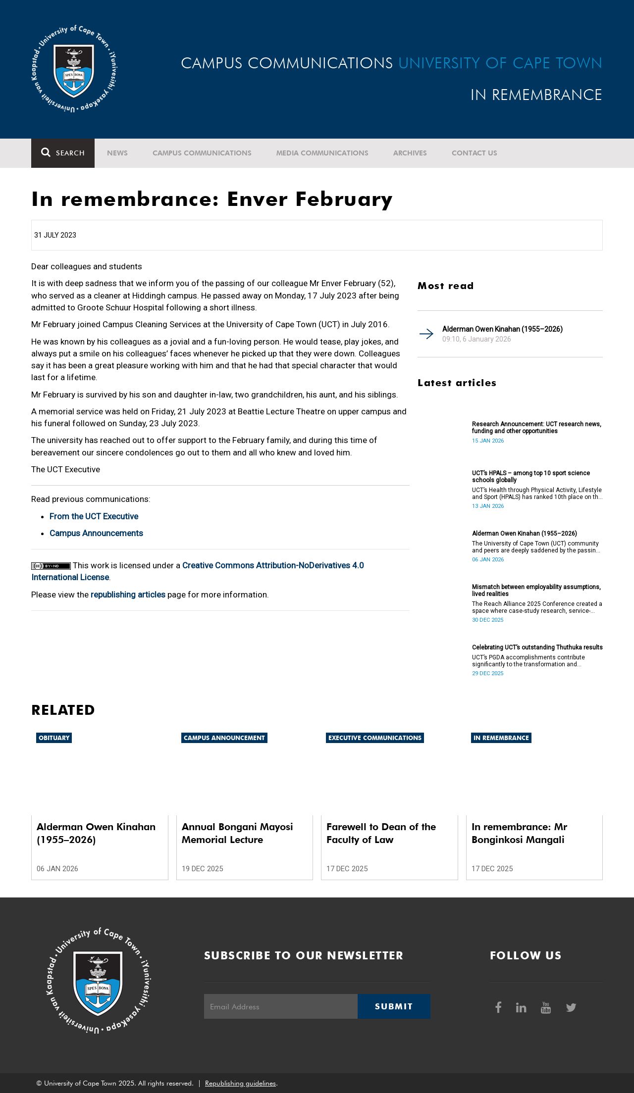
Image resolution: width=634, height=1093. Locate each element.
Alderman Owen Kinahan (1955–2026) (502, 329)
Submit (394, 1006)
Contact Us (474, 153)
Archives (410, 153)
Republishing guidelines (240, 1083)
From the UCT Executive (94, 516)
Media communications (322, 153)
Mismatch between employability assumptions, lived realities (536, 590)
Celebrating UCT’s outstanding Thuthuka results (537, 647)
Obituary (54, 738)
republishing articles (128, 594)
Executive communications (375, 738)
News (117, 153)
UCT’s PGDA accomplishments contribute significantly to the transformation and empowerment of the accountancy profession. (535, 661)
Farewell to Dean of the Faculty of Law (381, 833)
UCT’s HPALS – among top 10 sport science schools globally (531, 477)
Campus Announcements (96, 533)
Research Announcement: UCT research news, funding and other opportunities (536, 428)
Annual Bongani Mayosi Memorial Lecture (237, 833)
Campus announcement (224, 738)
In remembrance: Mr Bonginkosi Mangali (519, 833)
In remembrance (501, 738)
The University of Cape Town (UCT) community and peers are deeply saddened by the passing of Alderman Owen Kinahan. (535, 547)
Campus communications (202, 153)
